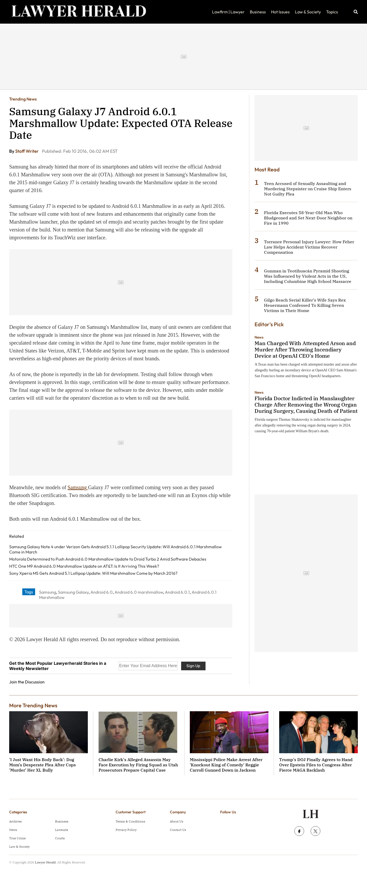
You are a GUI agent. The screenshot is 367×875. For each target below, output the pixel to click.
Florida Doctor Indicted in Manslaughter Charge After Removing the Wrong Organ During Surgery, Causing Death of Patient (306, 404)
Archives (15, 821)
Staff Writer (27, 151)
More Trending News (33, 705)
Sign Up (193, 665)
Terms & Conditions (130, 821)
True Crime (17, 838)
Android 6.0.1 (177, 592)
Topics (332, 11)
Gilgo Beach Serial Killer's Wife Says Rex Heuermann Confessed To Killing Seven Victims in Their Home (305, 305)
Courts (60, 838)
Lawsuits (61, 830)
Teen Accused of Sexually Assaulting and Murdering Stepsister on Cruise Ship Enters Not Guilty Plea (307, 189)
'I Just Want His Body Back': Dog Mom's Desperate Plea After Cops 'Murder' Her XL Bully (42, 765)
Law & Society (308, 11)
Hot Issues (280, 11)
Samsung (78, 487)
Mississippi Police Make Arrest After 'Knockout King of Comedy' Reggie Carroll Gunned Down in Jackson (226, 765)
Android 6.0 (101, 592)
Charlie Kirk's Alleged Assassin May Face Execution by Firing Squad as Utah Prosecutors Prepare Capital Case (138, 765)
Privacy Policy (126, 830)
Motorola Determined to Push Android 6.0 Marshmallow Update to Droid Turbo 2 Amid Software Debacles (107, 559)
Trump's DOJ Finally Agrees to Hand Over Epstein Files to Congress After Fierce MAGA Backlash (316, 765)
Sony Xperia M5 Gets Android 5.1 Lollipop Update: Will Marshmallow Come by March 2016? (93, 573)
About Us (176, 821)
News (259, 337)
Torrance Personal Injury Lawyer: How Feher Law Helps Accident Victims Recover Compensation (309, 247)
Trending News (23, 99)
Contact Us (178, 830)
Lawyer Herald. (45, 862)
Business (258, 11)
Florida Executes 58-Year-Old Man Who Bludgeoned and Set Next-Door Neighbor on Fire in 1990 (308, 218)
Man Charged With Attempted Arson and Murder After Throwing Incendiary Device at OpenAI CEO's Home (305, 349)
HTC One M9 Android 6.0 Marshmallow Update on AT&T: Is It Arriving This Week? (84, 566)
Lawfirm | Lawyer (228, 11)
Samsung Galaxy (73, 592)
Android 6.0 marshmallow (139, 592)
